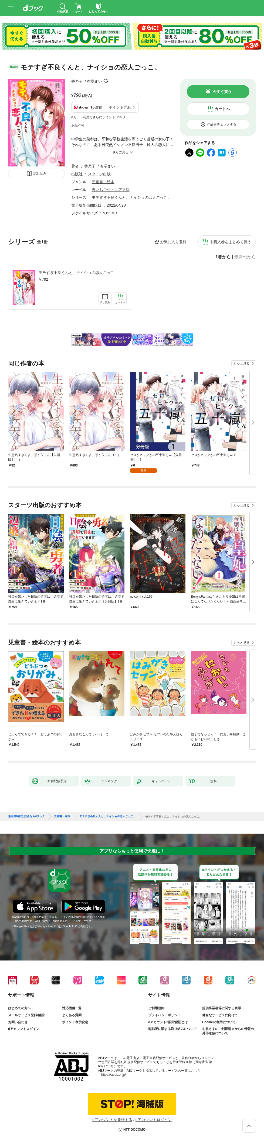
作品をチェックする (221, 124)
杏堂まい (94, 81)
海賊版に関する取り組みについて (172, 1029)
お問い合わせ (18, 1022)
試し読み (39, 173)
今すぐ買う (222, 91)
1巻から (223, 257)
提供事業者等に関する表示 (221, 1008)
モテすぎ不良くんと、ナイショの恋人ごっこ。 (78, 272)
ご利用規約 (156, 1008)
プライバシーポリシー (164, 1015)
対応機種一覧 (72, 1008)
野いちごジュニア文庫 (111, 189)
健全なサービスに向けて (220, 1015)
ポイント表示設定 (75, 1022)
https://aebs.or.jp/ (113, 1075)
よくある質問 (72, 1015)
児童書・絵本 (103, 182)
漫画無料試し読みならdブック (26, 816)
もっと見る (241, 363)
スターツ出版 (99, 174)
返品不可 (77, 125)
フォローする (106, 81)
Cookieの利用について (219, 1022)
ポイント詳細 (120, 107)
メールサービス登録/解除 (26, 1015)
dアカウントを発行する (112, 1119)
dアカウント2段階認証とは (168, 1022)
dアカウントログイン (23, 1029)
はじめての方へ (19, 1008)
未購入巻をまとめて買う (230, 242)
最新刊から (245, 257)
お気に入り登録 (173, 242)
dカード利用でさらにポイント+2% (96, 117)
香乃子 (77, 81)
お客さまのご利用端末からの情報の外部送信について (228, 1031)
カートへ (222, 109)
